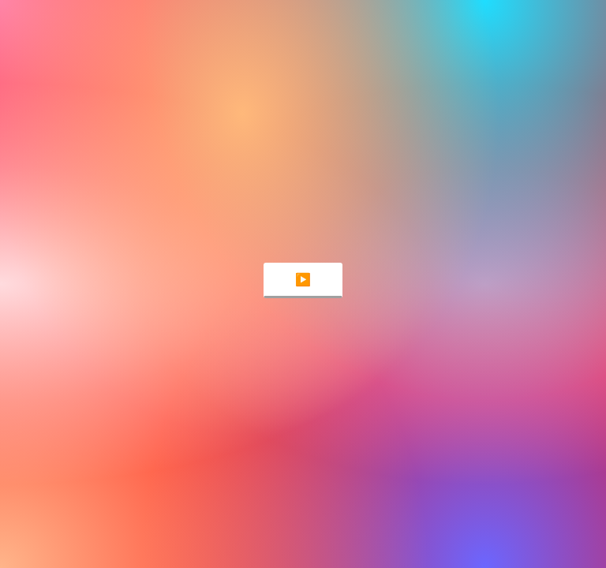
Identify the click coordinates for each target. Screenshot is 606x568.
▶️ (303, 279)
